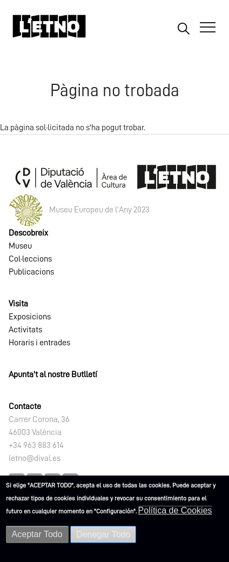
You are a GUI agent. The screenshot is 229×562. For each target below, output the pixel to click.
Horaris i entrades (39, 342)
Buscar (183, 28)
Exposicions (30, 316)
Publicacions (31, 271)
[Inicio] (49, 31)
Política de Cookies (175, 510)
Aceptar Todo (37, 534)
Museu (20, 246)
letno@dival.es (34, 458)
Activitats (25, 329)
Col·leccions (30, 259)
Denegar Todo (103, 534)
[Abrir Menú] (207, 27)
